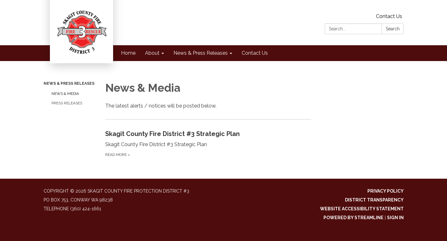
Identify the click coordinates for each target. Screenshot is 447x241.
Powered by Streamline (353, 217)
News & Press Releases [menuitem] (200, 53)
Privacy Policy (385, 191)
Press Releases (66, 103)
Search (393, 28)
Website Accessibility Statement (362, 208)
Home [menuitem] (128, 53)
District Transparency (374, 199)
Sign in (395, 217)
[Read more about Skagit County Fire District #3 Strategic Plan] (208, 143)
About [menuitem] (152, 53)
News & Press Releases (69, 83)
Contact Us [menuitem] (255, 53)
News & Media (65, 93)
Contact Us (389, 16)
